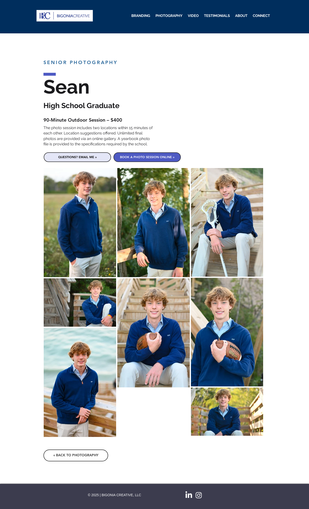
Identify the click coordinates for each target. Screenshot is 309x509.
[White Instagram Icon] (199, 495)
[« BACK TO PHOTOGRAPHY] (75, 455)
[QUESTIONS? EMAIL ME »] (77, 157)
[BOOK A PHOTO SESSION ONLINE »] (147, 157)
